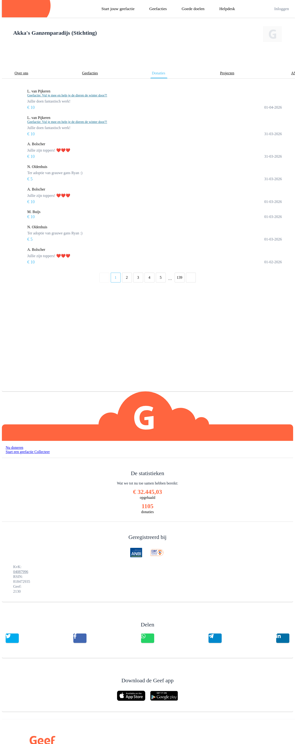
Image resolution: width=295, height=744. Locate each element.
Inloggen (281, 8)
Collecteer (42, 452)
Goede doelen (193, 8)
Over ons (21, 73)
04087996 (20, 572)
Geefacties (158, 8)
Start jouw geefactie (118, 8)
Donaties (158, 73)
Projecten (227, 73)
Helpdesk (227, 8)
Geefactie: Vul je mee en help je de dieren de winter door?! (67, 95)
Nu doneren (14, 448)
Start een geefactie (20, 452)
